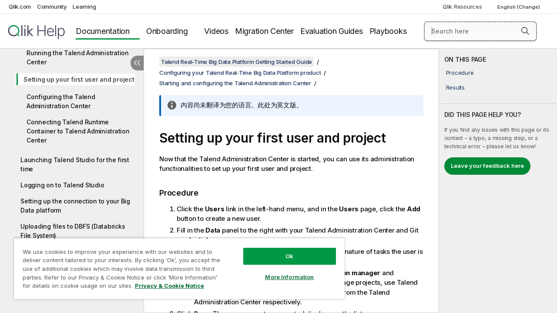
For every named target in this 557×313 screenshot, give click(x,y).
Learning (84, 6)
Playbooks (388, 31)
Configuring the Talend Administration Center (61, 101)
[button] (525, 31)
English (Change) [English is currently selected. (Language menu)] (519, 7)
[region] (175, 265)
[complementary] (498, 181)
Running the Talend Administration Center (78, 57)
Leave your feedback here (487, 165)
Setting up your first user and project (78, 79)
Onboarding (167, 31)
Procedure (460, 72)
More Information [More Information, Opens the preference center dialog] (282, 270)
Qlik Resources (462, 6)
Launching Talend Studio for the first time (74, 164)
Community (52, 6)
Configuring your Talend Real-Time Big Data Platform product (240, 72)
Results (455, 87)
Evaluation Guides (331, 31)
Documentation (103, 31)
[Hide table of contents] (137, 63)
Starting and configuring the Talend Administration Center (235, 83)
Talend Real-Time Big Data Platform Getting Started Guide (236, 61)
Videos (216, 31)
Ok (283, 249)
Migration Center (264, 31)
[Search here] (480, 31)
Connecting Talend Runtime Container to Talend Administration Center (78, 131)
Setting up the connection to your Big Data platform (75, 205)
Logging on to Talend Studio (62, 185)
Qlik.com (20, 6)
